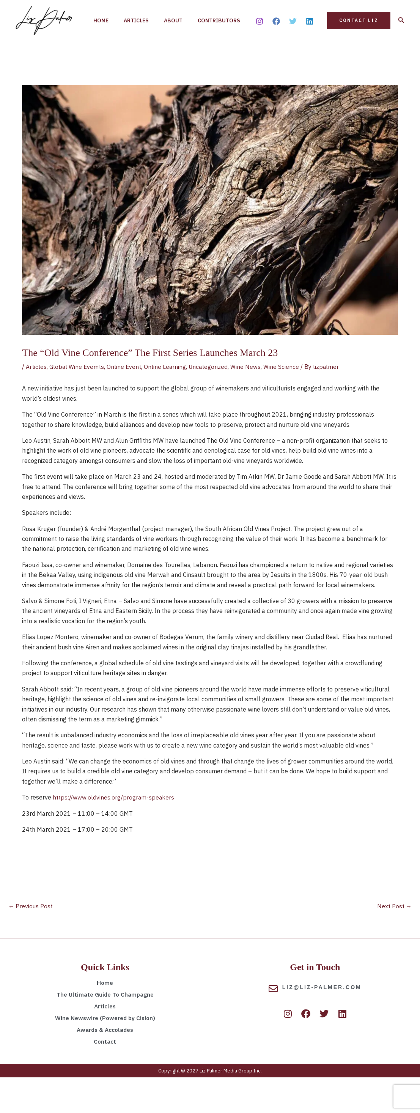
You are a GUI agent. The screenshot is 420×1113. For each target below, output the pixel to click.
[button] (358, 38)
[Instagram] (259, 38)
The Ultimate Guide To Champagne (105, 1030)
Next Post (394, 941)
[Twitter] (293, 38)
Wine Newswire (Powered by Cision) (104, 1053)
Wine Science (284, 401)
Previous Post (30, 941)
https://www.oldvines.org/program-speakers (114, 832)
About (180, 19)
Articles (140, 19)
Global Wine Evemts (77, 401)
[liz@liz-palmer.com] (273, 1023)
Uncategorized (210, 401)
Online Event (125, 401)
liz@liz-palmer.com (322, 1022)
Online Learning (166, 401)
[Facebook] (276, 38)
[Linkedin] (309, 38)
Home (102, 19)
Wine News (248, 401)
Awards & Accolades (105, 1065)
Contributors (116, 56)
